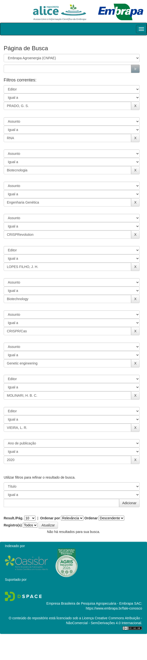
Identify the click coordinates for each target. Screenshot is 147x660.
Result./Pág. (13, 518)
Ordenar (91, 518)
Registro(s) (13, 525)
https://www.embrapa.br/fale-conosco (114, 608)
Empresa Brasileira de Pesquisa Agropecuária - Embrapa (89, 603)
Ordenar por (50, 518)
